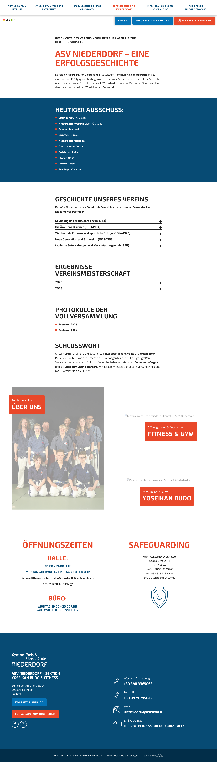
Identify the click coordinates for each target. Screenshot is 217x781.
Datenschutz (98, 755)
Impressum (85, 755)
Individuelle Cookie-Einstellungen (122, 755)
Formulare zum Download (35, 714)
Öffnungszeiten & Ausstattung (171, 432)
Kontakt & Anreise (29, 702)
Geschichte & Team (27, 405)
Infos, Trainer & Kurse (166, 496)
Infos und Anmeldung (164, 681)
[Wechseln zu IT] (13, 20)
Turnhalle (164, 695)
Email (164, 709)
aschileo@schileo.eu (163, 577)
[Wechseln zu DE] (6, 20)
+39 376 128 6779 (162, 573)
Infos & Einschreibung (153, 20)
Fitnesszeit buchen (196, 20)
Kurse (122, 20)
